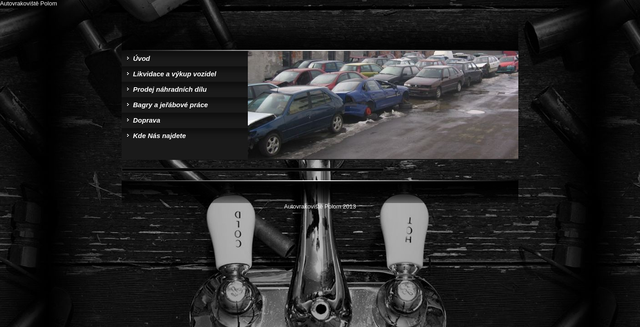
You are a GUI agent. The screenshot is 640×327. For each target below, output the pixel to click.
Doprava (146, 120)
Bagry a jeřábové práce (170, 105)
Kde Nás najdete (159, 135)
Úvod (141, 58)
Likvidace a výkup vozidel (174, 74)
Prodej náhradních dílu (170, 89)
